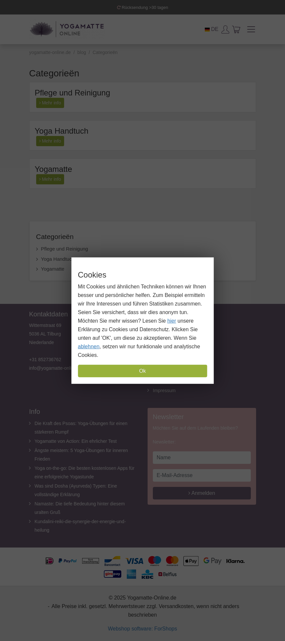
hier (171, 321)
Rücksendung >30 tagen (142, 7)
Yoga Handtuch (61, 130)
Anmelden (201, 493)
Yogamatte (53, 169)
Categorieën (55, 236)
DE (212, 29)
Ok (142, 371)
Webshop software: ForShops (142, 628)
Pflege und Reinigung (72, 92)
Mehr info (50, 102)
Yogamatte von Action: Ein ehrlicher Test (76, 441)
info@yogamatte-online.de (56, 368)
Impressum (164, 390)
